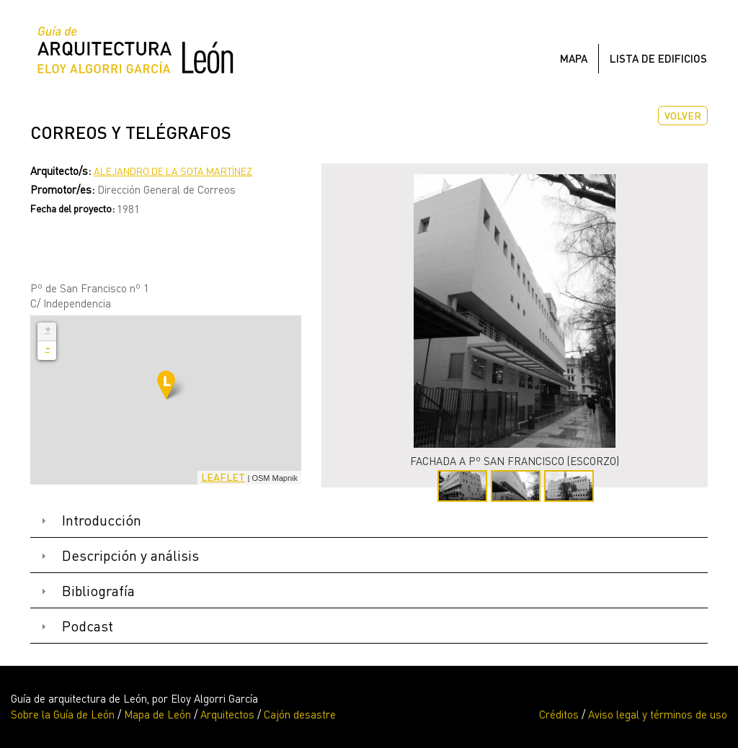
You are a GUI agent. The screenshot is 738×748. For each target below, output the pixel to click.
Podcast (87, 626)
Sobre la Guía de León (63, 714)
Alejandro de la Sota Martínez (173, 171)
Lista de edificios (658, 58)
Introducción (101, 520)
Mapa (573, 58)
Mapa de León (157, 714)
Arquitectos (227, 714)
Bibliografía (98, 591)
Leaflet (223, 477)
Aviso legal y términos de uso (657, 714)
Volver (682, 115)
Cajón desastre (300, 714)
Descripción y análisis (130, 555)
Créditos (559, 714)
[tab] (369, 521)
